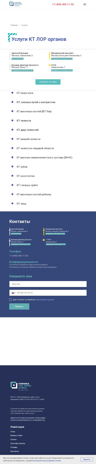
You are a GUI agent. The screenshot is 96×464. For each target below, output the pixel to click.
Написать (19, 306)
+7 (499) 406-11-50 (63, 4)
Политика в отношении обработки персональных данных (33, 267)
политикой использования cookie (46, 461)
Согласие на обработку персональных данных (28, 265)
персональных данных (45, 300)
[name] (48, 284)
